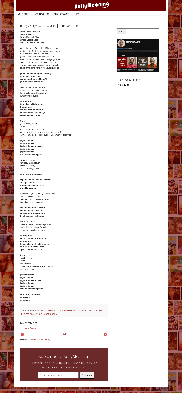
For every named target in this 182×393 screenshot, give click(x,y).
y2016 (39, 314)
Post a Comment (30, 328)
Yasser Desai (50, 314)
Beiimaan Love (55, 310)
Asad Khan (40, 310)
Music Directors (61, 14)
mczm (99, 310)
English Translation (75, 310)
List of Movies (24, 14)
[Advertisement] (85, 50)
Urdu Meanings (42, 14)
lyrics (91, 310)
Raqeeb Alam (28, 314)
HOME (64, 334)
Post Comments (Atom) (40, 340)
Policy (76, 14)
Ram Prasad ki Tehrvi (129, 79)
